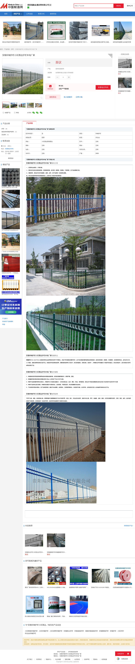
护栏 (12, 49)
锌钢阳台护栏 (68, 631)
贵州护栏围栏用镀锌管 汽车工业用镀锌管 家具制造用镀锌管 (87, 42)
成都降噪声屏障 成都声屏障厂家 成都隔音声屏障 (83, 587)
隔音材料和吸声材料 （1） (10, 132)
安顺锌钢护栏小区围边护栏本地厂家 (70, 654)
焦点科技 (70, 662)
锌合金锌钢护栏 (30, 633)
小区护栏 (121, 631)
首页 (1, 49)
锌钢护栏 (113, 631)
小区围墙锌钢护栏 (31, 631)
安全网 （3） (5, 134)
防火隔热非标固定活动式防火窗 (34, 616)
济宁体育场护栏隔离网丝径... (10, 230)
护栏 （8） (5, 129)
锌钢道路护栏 (79, 631)
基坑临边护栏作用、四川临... (10, 294)
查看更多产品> (128, 525)
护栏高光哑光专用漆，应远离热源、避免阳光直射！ (62, 42)
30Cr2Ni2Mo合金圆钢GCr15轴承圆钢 (58, 587)
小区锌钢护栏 (43, 631)
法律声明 (86, 659)
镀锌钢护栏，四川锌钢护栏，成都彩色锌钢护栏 (38, 42)
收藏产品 (6, 112)
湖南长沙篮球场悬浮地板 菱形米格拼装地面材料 (83, 616)
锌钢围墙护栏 (104, 631)
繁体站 (95, 659)
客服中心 (48, 659)
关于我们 (29, 659)
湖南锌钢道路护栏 (91, 631)
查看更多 (11, 158)
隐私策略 (67, 659)
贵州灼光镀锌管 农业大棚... (10, 187)
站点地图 (58, 659)
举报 (16, 112)
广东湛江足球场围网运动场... (10, 251)
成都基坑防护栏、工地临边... (10, 273)
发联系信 (52, 97)
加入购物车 (68, 97)
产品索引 (5, 318)
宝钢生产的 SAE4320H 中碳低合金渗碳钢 (103, 587)
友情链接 (104, 659)
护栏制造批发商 (73, 652)
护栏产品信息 (61, 652)
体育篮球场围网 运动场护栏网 (122, 42)
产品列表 (7, 49)
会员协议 (77, 659)
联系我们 (39, 659)
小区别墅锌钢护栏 (56, 631)
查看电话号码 (103, 87)
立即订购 (79, 97)
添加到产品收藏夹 (7, 321)
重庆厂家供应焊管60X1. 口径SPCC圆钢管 (37, 587)
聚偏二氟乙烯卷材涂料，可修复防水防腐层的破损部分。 (64, 616)
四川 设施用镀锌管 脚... (9, 209)
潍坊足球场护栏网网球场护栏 (11, 42)
